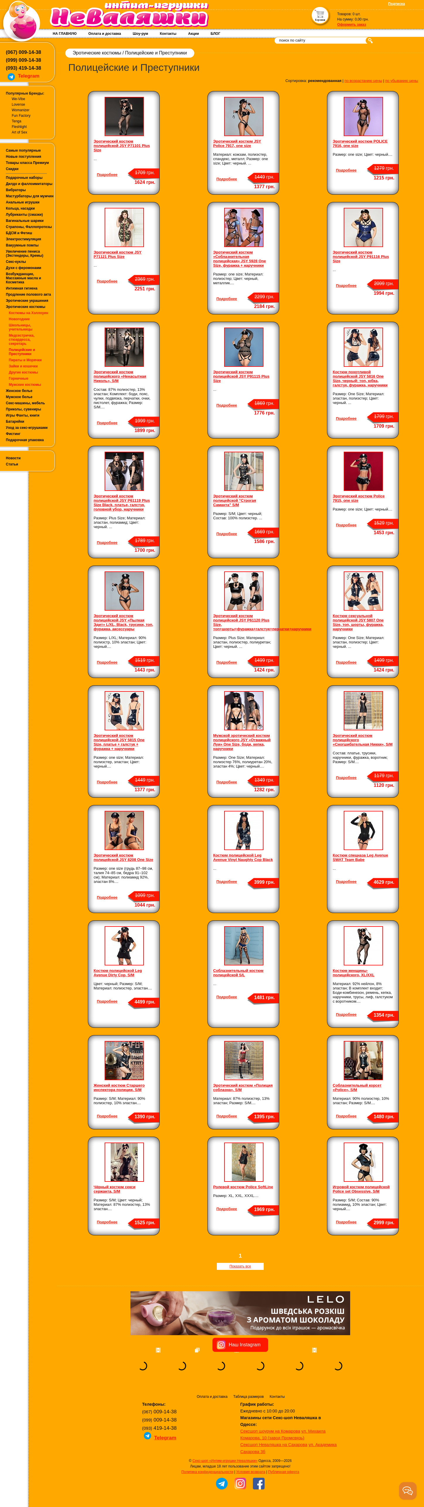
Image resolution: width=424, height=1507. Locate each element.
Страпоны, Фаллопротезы (29, 227)
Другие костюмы (23, 372)
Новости (13, 458)
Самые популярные (23, 150)
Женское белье (19, 391)
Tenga (16, 121)
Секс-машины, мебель (25, 403)
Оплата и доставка (104, 34)
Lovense (18, 104)
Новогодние (19, 319)
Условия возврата (250, 1472)
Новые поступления (23, 157)
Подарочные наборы (24, 178)
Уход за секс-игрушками (27, 428)
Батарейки (15, 421)
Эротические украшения (27, 301)
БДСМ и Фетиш (19, 233)
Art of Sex (19, 132)
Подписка (396, 4)
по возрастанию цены (363, 80)
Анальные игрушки (23, 202)
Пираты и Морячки (25, 360)
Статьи (12, 464)
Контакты (168, 34)
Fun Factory (21, 116)
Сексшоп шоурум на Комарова (270, 1431)
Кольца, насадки (20, 208)
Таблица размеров (248, 1397)
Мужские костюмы (25, 385)
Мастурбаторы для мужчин (29, 196)
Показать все (240, 1266)
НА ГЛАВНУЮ (64, 34)
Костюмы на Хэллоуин (28, 313)
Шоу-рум (140, 34)
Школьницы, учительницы (21, 327)
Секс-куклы (16, 262)
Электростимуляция (23, 239)
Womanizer (20, 110)
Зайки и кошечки (23, 366)
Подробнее (107, 174)
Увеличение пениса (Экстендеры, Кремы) (24, 253)
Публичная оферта (283, 1472)
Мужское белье (19, 397)
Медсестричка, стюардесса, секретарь (22, 339)
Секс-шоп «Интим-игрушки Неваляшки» (225, 1461)
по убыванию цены (401, 80)
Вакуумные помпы (22, 245)
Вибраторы (16, 190)
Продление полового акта (28, 294)
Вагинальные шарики (25, 221)
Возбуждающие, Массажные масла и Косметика (23, 278)
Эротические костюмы (25, 307)
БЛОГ (215, 34)
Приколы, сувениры (23, 409)
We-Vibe (18, 99)
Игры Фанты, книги (23, 415)
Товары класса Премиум (27, 163)
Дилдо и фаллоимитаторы (29, 184)
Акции (193, 34)
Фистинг (13, 434)
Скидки (12, 169)
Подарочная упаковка (25, 440)
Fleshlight (19, 127)
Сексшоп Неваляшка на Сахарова (273, 1444)
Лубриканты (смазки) (24, 215)
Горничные (18, 378)
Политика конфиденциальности (207, 1472)
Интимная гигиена (22, 288)
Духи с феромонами (23, 268)
